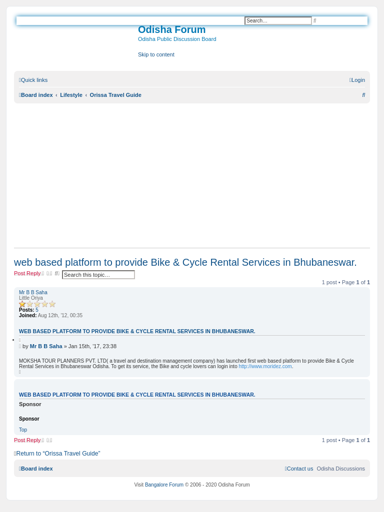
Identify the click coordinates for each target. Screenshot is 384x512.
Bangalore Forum (164, 485)
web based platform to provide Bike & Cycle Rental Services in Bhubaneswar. (185, 262)
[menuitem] (357, 80)
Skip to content (156, 54)
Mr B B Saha (33, 292)
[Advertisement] (192, 175)
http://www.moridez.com (265, 366)
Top (23, 430)
